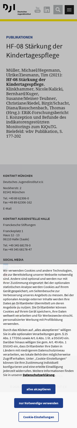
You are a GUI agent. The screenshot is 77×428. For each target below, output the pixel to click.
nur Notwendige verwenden (38, 407)
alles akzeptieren (38, 393)
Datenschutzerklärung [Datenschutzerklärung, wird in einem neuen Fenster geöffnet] (39, 379)
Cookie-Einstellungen (38, 421)
